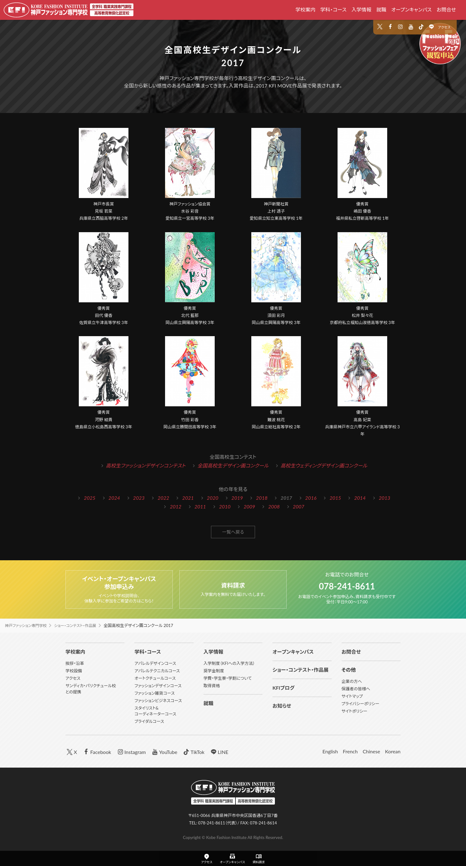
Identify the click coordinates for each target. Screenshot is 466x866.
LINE (218, 751)
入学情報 (361, 9)
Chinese (371, 751)
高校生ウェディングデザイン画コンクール (323, 465)
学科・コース (333, 9)
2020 (212, 498)
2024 (114, 498)
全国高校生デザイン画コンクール (232, 465)
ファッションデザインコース (157, 685)
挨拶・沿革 (74, 663)
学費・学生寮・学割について (228, 678)
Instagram (131, 751)
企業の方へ (352, 681)
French (350, 751)
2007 (298, 506)
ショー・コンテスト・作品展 (80, 625)
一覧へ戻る (233, 532)
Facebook (96, 751)
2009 (249, 506)
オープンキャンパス (411, 9)
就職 (381, 9)
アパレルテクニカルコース (157, 670)
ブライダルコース (149, 721)
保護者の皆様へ (356, 688)
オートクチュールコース (155, 678)
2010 (225, 506)
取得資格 (212, 685)
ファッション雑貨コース (154, 693)
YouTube (164, 751)
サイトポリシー (354, 711)
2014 (359, 498)
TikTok (193, 751)
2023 (139, 498)
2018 (261, 498)
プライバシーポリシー (360, 703)
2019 (237, 498)
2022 (163, 498)
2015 (335, 498)
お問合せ (446, 9)
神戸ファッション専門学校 (27, 625)
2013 (384, 498)
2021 (188, 498)
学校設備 (73, 670)
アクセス (444, 27)
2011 (200, 506)
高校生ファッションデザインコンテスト (146, 465)
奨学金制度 (214, 670)
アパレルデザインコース (155, 663)
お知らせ (281, 706)
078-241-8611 (347, 585)
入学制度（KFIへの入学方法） (229, 663)
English (330, 751)
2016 (310, 498)
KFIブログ (283, 688)
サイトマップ (352, 696)
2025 (89, 498)
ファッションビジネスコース (158, 700)
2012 (175, 506)
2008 (274, 506)
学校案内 (305, 9)
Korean (393, 751)
